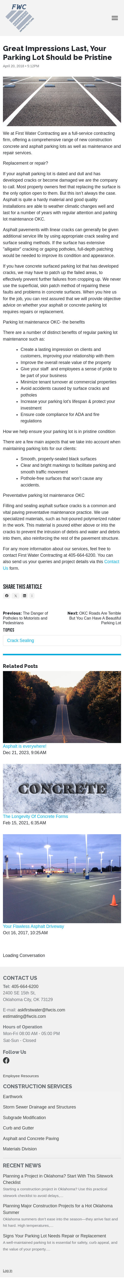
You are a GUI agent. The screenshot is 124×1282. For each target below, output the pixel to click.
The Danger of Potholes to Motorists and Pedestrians (25, 618)
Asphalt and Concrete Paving (31, 1138)
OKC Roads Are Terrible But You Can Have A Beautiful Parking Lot (95, 618)
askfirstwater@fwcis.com (41, 1009)
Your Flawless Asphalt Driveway (33, 926)
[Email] (32, 595)
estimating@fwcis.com (24, 1016)
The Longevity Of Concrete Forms (35, 816)
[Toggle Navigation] (115, 18)
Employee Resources (21, 1076)
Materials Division (20, 1148)
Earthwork (12, 1096)
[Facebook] (6, 595)
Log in (7, 1271)
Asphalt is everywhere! (24, 746)
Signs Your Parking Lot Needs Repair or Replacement (54, 1235)
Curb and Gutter (18, 1128)
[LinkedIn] (24, 595)
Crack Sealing (20, 640)
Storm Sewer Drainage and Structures (39, 1107)
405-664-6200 (25, 986)
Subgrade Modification (24, 1117)
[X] (16, 595)
